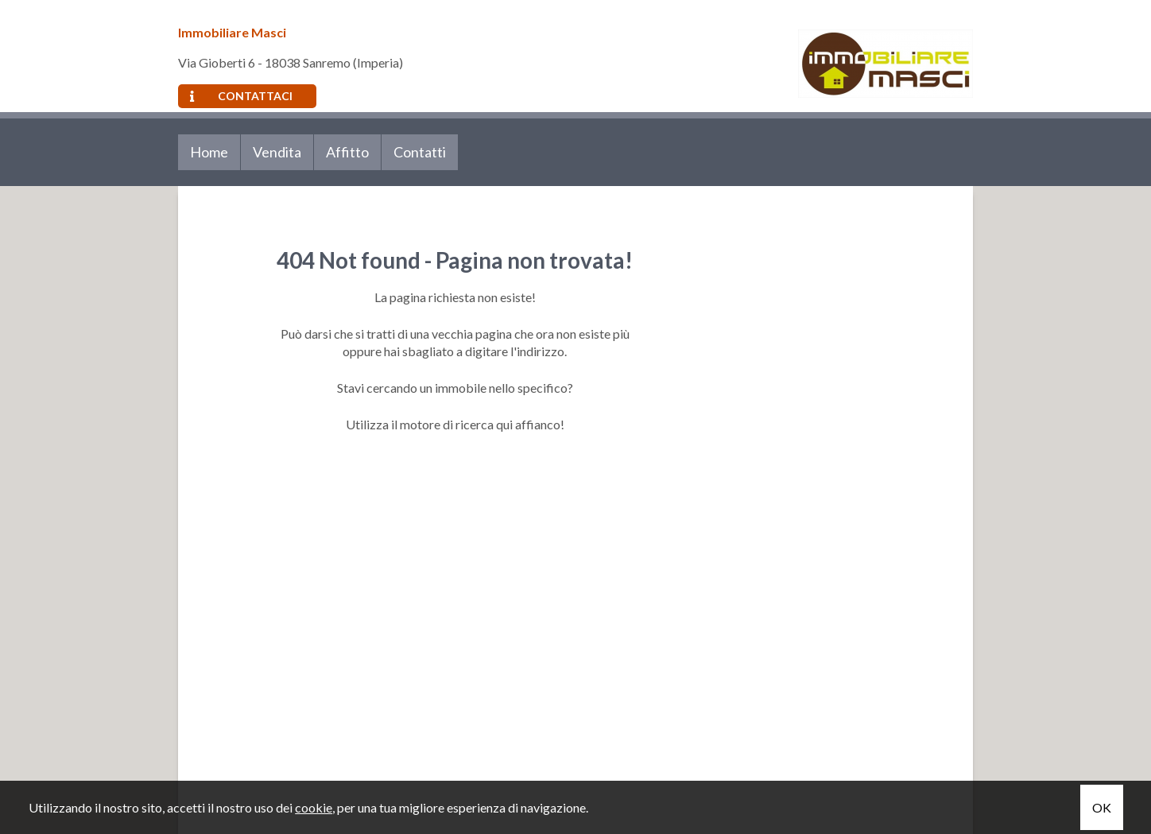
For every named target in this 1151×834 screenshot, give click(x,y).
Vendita (277, 152)
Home (209, 152)
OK (1101, 807)
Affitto (347, 152)
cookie (313, 807)
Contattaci (241, 96)
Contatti (419, 152)
